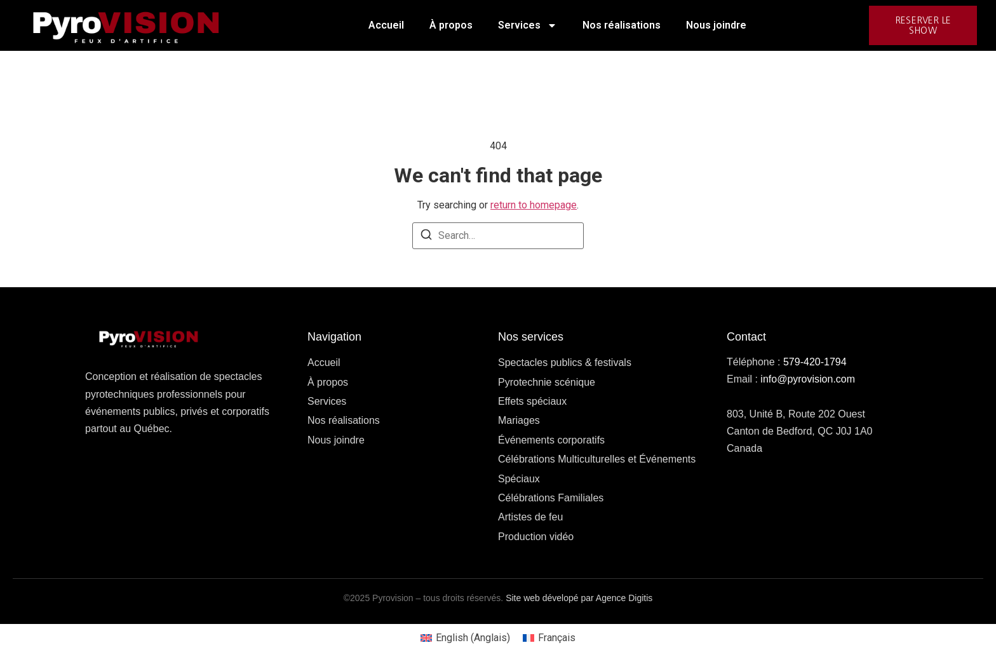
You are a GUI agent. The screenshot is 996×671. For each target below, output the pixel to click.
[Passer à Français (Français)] (549, 638)
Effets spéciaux (532, 401)
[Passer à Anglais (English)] (465, 638)
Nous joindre (716, 25)
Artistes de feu (530, 517)
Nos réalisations (621, 25)
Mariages (519, 420)
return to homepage (533, 205)
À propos (451, 25)
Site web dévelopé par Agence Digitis (579, 598)
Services (527, 25)
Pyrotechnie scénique (546, 382)
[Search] (426, 236)
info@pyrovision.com (807, 379)
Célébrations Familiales (550, 497)
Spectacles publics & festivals (564, 362)
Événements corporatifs (551, 440)
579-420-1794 (815, 361)
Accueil (386, 25)
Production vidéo (536, 536)
